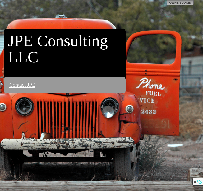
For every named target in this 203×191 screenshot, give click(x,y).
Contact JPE (22, 85)
